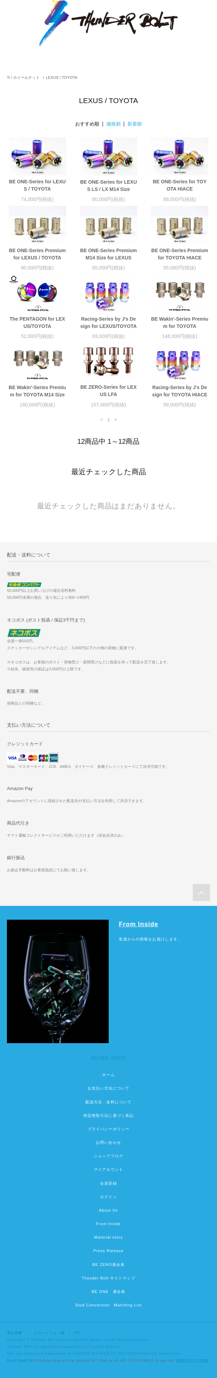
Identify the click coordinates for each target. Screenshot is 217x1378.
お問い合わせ (108, 1142)
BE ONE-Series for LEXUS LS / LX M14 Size (108, 185)
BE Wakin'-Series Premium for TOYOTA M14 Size (37, 391)
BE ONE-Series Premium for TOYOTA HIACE (179, 254)
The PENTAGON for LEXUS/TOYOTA (37, 322)
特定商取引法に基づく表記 (108, 1115)
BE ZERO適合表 (108, 1264)
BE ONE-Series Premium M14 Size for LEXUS (108, 254)
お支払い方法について (108, 1088)
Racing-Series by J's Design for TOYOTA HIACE (179, 391)
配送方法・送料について (108, 1102)
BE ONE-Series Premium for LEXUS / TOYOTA (37, 254)
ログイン (108, 1197)
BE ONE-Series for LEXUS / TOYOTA (37, 185)
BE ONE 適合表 (108, 1291)
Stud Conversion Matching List (108, 1305)
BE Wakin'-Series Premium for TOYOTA (179, 322)
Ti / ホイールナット (23, 77)
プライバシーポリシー (108, 1129)
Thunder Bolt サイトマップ (108, 1278)
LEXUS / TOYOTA (62, 77)
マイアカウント (108, 1169)
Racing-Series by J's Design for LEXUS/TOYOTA (108, 322)
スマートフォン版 (49, 1333)
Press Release (108, 1251)
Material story (108, 1237)
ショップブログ (108, 1156)
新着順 (134, 124)
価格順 (113, 124)
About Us (108, 1210)
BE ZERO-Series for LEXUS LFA (108, 390)
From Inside (139, 924)
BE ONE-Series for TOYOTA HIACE (179, 185)
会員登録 (108, 1183)
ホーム (108, 1075)
